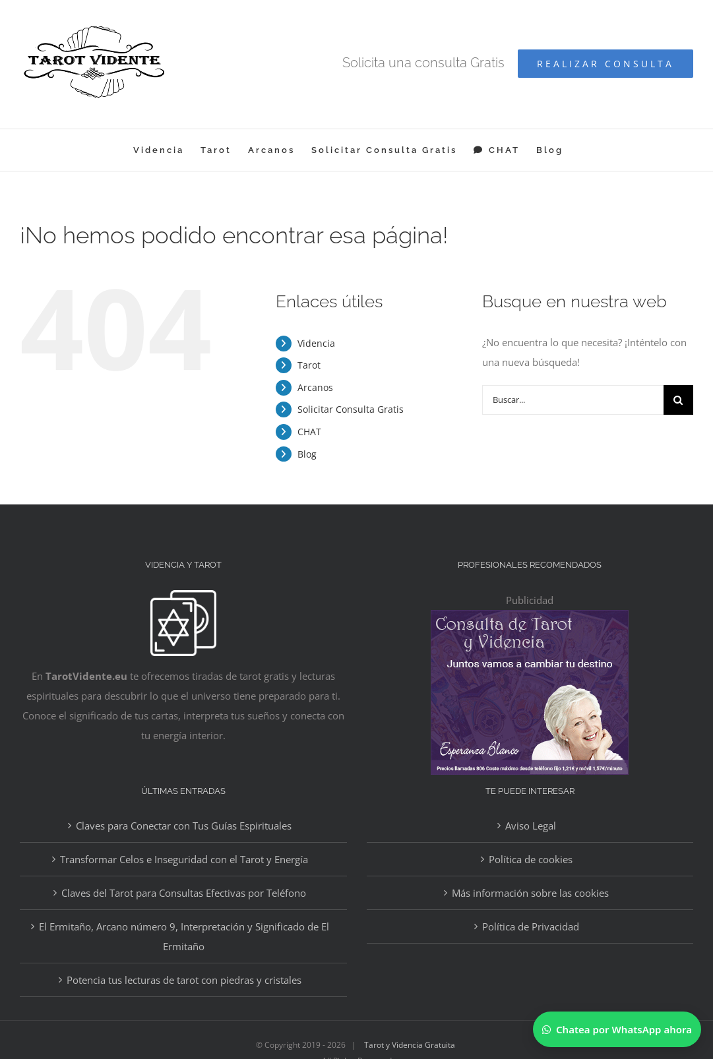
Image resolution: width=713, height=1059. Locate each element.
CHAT (309, 431)
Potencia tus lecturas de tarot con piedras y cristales (184, 979)
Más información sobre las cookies (530, 892)
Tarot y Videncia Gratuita (409, 1044)
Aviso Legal (530, 825)
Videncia (316, 343)
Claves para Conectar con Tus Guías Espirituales (184, 825)
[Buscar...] (573, 400)
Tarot (309, 365)
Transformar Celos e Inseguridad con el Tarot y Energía (184, 859)
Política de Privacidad (530, 926)
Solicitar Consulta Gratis (350, 409)
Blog (307, 454)
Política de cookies (531, 859)
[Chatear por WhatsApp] (617, 1029)
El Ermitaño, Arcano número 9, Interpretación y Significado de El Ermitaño (184, 936)
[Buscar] (678, 400)
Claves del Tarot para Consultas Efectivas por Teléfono (183, 892)
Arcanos (315, 387)
